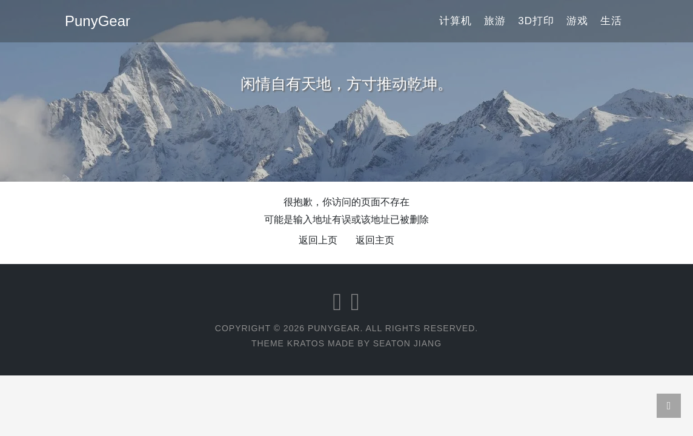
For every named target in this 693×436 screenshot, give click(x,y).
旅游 (495, 21)
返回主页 (375, 240)
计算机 (455, 21)
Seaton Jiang (407, 343)
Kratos (306, 343)
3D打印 (536, 21)
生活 (611, 21)
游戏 (577, 21)
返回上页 (318, 240)
